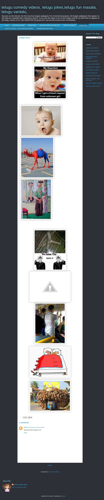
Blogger (63, 496)
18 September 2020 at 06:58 (36, 427)
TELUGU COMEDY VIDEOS (94, 83)
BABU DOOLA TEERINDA (93, 54)
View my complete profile (19, 487)
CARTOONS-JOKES (18, 25)
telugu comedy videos (20, 484)
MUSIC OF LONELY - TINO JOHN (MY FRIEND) (19, 28)
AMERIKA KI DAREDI (92, 48)
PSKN (25, 427)
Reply (25, 432)
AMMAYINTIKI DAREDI (92, 51)
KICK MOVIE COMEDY (92, 70)
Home (7, 25)
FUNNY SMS (32, 25)
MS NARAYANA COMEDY (93, 76)
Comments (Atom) (54, 472)
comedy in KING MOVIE (93, 64)
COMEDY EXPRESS (92, 61)
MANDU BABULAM (91, 73)
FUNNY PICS (83, 25)
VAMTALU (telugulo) (69, 25)
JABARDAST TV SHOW (93, 67)
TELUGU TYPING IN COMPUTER (50, 25)
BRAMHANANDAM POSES (45, 28)
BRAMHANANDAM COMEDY (91, 57)
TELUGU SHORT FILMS (93, 86)
